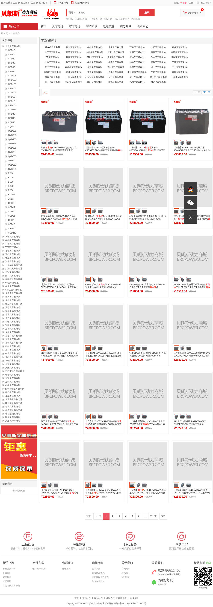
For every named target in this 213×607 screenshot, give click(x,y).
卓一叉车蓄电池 (12, 350)
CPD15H (12, 97)
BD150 (11, 194)
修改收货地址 (98, 581)
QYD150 (12, 165)
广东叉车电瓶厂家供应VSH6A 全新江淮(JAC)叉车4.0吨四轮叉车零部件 (59, 219)
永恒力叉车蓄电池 (13, 293)
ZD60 (10, 199)
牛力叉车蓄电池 (12, 318)
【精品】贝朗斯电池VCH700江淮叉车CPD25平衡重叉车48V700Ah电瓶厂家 (147, 424)
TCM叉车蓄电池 (12, 247)
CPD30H (12, 114)
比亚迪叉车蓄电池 (13, 403)
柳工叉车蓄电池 (12, 311)
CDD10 (11, 203)
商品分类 (14, 26)
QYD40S (12, 139)
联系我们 (142, 26)
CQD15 (11, 118)
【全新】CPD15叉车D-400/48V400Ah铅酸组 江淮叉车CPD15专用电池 (147, 150)
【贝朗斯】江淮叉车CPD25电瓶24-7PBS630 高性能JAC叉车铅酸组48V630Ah (59, 493)
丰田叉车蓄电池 (12, 244)
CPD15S (12, 80)
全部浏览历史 (19, 490)
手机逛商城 (62, 2)
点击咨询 (162, 584)
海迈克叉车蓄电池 (13, 410)
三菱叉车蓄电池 (12, 328)
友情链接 (122, 598)
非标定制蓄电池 (12, 413)
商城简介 (126, 568)
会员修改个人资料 (100, 577)
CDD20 (11, 220)
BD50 (10, 190)
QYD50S (12, 148)
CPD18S (12, 84)
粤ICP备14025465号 (136, 603)
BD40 (10, 186)
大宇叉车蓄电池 (12, 272)
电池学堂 (108, 26)
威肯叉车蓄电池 (12, 382)
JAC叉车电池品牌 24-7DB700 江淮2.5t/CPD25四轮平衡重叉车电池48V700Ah (190, 424)
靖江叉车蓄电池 (12, 392)
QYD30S (12, 135)
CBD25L (12, 233)
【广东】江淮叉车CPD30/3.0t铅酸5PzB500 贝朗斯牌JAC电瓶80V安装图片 (103, 424)
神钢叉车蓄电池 (12, 286)
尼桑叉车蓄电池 (12, 332)
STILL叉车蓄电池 (13, 290)
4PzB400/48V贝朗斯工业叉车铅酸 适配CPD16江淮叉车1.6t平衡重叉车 (192, 287)
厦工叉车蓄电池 (12, 396)
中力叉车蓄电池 (12, 353)
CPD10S (12, 75)
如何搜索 (7, 577)
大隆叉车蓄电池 (12, 367)
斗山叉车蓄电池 (12, 314)
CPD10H (12, 92)
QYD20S (12, 131)
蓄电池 (69, 19)
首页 (6, 33)
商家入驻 (110, 598)
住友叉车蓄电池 (12, 300)
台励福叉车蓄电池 (13, 265)
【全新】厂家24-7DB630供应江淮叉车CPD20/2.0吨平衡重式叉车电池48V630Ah (147, 493)
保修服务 (66, 568)
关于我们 (86, 598)
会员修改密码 (98, 573)
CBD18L (12, 224)
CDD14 (11, 211)
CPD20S (12, 88)
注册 (191, 2)
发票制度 (96, 568)
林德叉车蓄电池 (12, 240)
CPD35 (11, 71)
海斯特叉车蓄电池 (13, 279)
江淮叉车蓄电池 (12, 261)
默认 (46, 92)
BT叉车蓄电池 (12, 282)
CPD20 (11, 58)
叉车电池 (57, 26)
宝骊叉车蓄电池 (12, 325)
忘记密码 (7, 581)
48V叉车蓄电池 (121, 19)
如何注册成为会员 (11, 585)
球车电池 (74, 26)
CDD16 (11, 216)
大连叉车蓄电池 (12, 307)
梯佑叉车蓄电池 (12, 321)
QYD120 (12, 169)
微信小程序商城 (82, 2)
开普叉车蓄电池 (12, 364)
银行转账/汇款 (39, 568)
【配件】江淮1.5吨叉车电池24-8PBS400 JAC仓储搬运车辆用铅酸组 (103, 150)
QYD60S (12, 156)
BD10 (10, 173)
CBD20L (12, 228)
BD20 (10, 177)
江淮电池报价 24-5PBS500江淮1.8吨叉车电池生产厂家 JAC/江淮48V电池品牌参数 (59, 356)
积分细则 (7, 573)
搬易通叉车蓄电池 (13, 304)
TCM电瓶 (135, 19)
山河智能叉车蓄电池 (14, 389)
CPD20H (12, 105)
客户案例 (91, 26)
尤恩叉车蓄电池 (12, 339)
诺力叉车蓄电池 (12, 297)
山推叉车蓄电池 (12, 385)
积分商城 (125, 26)
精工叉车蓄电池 (12, 406)
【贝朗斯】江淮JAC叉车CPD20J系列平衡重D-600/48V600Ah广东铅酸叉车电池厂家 (103, 493)
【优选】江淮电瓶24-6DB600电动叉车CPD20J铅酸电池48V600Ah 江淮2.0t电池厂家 (192, 493)
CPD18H (12, 101)
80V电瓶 (108, 19)
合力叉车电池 (96, 19)
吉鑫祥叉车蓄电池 (13, 336)
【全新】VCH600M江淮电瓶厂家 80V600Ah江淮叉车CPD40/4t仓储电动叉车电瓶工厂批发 (192, 150)
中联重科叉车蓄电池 (14, 371)
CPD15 (11, 54)
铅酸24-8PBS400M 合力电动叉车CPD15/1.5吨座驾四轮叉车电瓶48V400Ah (59, 150)
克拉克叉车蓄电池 (13, 343)
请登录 (183, 2)
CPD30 (11, 67)
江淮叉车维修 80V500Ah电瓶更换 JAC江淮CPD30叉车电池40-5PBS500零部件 (192, 356)
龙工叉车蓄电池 (12, 258)
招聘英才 (126, 577)
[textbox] (103, 12)
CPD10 (11, 50)
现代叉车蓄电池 (12, 254)
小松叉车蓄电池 (12, 251)
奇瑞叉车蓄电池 (12, 378)
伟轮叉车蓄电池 (12, 374)
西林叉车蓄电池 (12, 275)
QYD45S (12, 143)
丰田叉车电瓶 (81, 19)
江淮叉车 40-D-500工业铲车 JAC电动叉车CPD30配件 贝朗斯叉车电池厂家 (59, 424)
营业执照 (134, 598)
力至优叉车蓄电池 (13, 268)
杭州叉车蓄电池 (12, 236)
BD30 (10, 182)
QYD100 (12, 160)
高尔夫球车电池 (12, 420)
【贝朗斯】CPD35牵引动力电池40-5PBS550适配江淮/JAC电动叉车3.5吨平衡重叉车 (59, 287)
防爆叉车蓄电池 (12, 417)
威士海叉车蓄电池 (13, 399)
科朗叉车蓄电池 (12, 346)
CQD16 (11, 122)
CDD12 (11, 207)
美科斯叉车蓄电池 (13, 357)
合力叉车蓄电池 (12, 46)
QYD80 (11, 152)
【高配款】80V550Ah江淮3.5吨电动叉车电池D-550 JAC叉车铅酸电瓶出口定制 (103, 356)
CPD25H (12, 109)
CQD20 (11, 126)
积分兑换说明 (9, 568)
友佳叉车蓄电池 (12, 360)
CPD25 (11, 63)
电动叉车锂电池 (158, 82)
